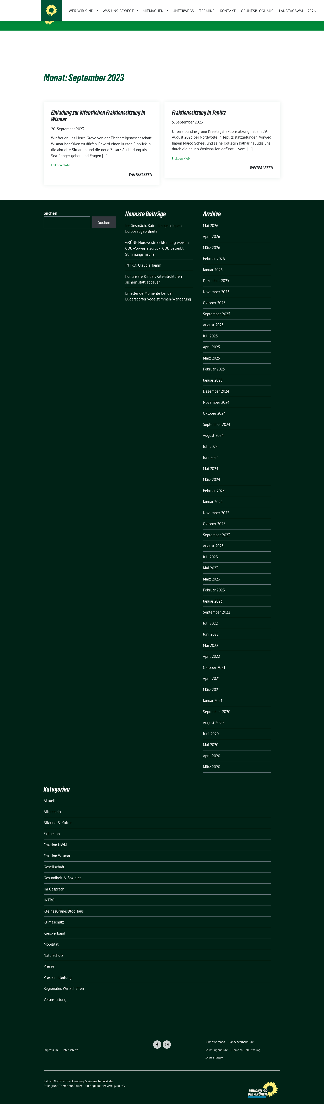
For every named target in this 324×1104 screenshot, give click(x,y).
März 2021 (211, 683)
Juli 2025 (210, 329)
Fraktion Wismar (57, 849)
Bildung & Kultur (58, 816)
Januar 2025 (213, 373)
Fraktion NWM (60, 159)
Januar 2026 (213, 263)
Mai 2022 (210, 638)
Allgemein (52, 805)
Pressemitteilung (57, 971)
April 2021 (211, 672)
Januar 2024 (213, 495)
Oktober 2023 (214, 517)
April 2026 (211, 230)
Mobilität (51, 937)
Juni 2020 (211, 727)
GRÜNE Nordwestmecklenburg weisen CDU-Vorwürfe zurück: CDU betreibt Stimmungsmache (157, 242)
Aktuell (50, 794)
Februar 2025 (214, 362)
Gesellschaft (54, 860)
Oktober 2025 (214, 296)
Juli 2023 (210, 550)
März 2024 (211, 473)
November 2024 (216, 395)
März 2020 (211, 760)
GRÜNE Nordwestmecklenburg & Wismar (103, 19)
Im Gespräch (54, 882)
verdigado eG (115, 1079)
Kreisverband (54, 926)
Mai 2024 (210, 462)
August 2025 (213, 318)
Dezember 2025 (216, 274)
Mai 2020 (210, 738)
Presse (49, 959)
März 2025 (211, 351)
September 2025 (216, 307)
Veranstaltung (55, 993)
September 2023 (216, 528)
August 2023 (213, 539)
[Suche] (267, 4)
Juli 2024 (210, 440)
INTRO (49, 893)
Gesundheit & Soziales (62, 871)
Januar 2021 (213, 694)
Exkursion (52, 827)
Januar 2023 (213, 594)
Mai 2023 (210, 561)
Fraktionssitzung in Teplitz (199, 106)
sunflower (75, 1079)
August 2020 (213, 716)
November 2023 (216, 506)
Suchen (50, 207)
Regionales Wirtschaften (64, 981)
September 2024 (216, 417)
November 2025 (216, 285)
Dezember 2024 (216, 384)
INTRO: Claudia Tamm (143, 258)
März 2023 (211, 572)
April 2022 (211, 649)
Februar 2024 (214, 484)
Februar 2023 (214, 583)
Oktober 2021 (214, 661)
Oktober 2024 (214, 406)
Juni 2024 (211, 451)
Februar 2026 (214, 252)
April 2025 (211, 340)
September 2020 (216, 705)
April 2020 (211, 749)
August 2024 (213, 428)
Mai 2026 (210, 219)
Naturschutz (53, 948)
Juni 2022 (211, 627)
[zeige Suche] (273, 4)
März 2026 (211, 241)
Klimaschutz (54, 915)
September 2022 (216, 605)
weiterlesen (140, 168)
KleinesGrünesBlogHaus (64, 904)
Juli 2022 (210, 616)
